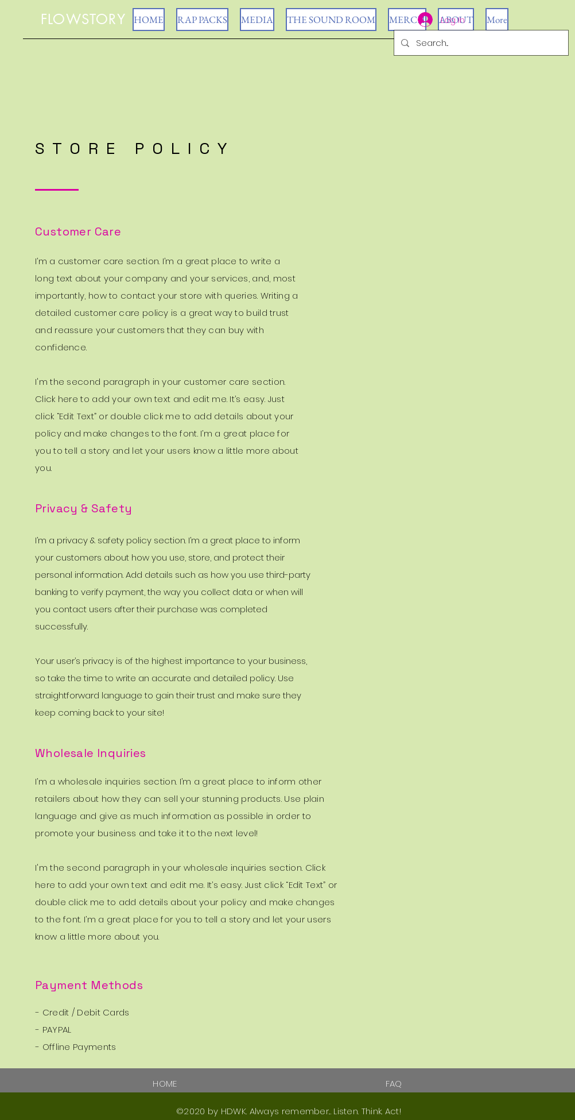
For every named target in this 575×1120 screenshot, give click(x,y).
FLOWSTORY (83, 19)
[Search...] (480, 42)
